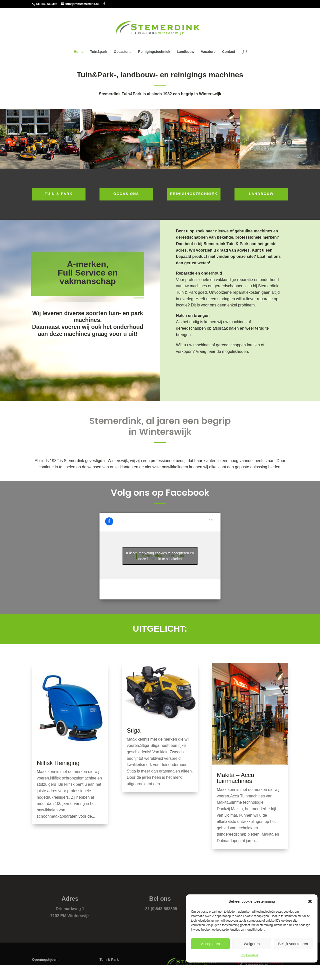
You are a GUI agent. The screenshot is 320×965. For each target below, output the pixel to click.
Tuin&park (98, 52)
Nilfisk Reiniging (58, 763)
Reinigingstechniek (154, 52)
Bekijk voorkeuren (293, 944)
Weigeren (252, 944)
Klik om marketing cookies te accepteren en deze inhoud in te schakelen (160, 556)
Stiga (133, 730)
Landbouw (185, 52)
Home (79, 52)
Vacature (208, 52)
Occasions (123, 52)
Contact (228, 52)
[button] (310, 901)
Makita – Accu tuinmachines (235, 778)
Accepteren (210, 944)
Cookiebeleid (249, 955)
